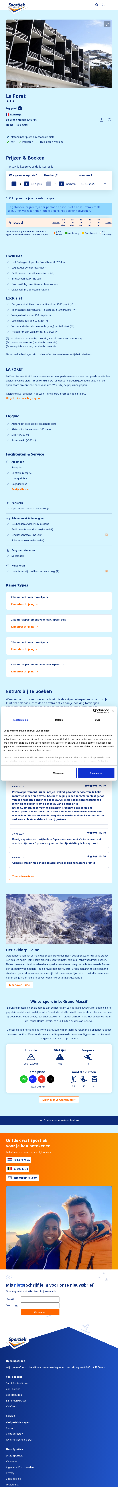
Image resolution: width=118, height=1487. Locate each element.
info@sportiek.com (25, 1177)
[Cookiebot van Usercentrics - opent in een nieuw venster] (95, 711)
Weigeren (58, 773)
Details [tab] (59, 720)
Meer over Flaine (19, 985)
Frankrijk (15, 114)
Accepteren (96, 773)
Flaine (9, 125)
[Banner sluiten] (113, 711)
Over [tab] (97, 720)
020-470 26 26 (22, 1160)
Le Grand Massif (16, 119)
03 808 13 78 (21, 1169)
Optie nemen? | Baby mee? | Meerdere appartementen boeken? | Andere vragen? (27, 233)
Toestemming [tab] (20, 720)
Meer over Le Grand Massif (59, 1099)
